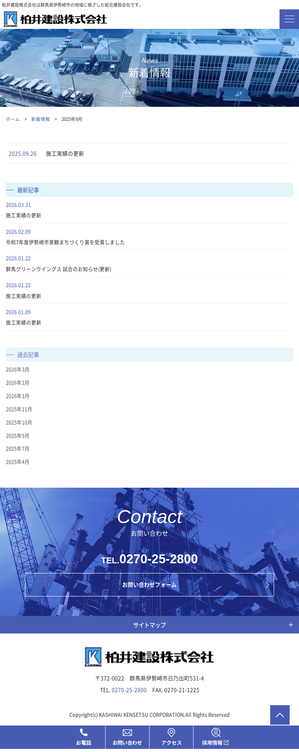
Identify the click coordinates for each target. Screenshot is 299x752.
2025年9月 (18, 442)
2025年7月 (18, 455)
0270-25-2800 (159, 561)
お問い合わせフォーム (149, 586)
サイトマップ (149, 627)
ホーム (13, 118)
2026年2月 (18, 389)
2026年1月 (18, 402)
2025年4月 (18, 468)
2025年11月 (19, 415)
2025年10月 (19, 428)
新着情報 (41, 118)
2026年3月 (18, 376)
